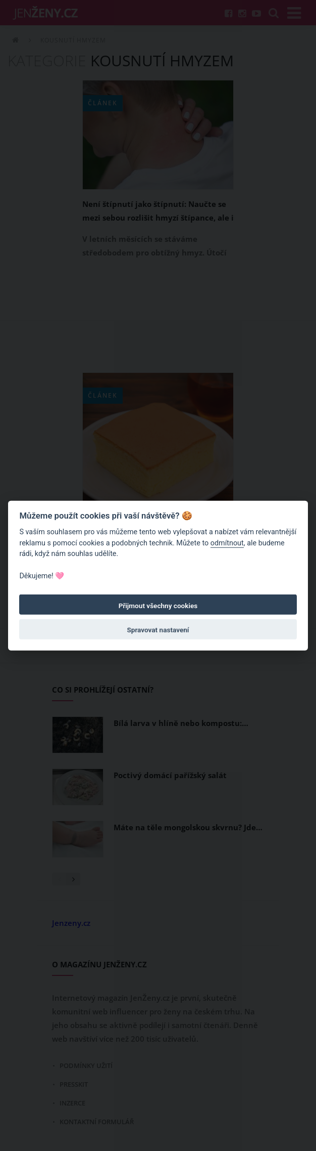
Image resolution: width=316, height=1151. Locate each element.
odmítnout (227, 543)
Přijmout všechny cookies (158, 606)
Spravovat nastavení (158, 630)
